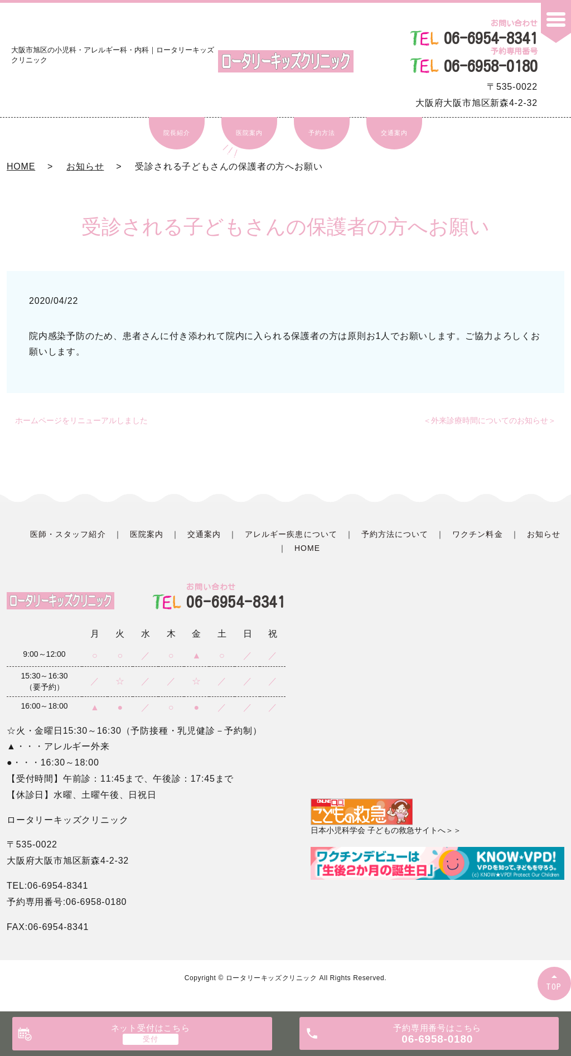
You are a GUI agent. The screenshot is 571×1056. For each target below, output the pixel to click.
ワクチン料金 (477, 534)
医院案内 (249, 132)
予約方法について (394, 534)
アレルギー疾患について (291, 534)
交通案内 (394, 132)
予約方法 (321, 132)
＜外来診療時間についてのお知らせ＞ (489, 420)
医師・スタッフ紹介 (67, 534)
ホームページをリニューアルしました (81, 420)
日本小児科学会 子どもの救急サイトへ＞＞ (386, 816)
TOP (554, 986)
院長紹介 (176, 132)
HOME (21, 166)
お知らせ (85, 166)
